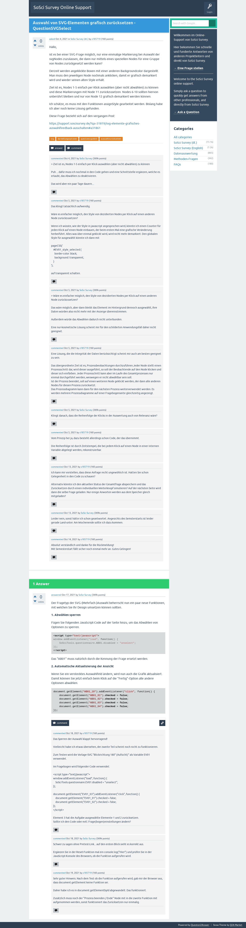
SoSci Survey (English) (188, 148)
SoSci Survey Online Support (63, 7)
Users (144, 10)
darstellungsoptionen (67, 139)
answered (56, 595)
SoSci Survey (86, 158)
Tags (132, 10)
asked (52, 39)
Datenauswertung (186, 153)
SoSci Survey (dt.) (79, 39)
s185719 (96, 39)
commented (57, 158)
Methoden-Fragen (186, 159)
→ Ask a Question (186, 112)
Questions (102, 10)
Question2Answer (200, 925)
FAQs (177, 164)
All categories (183, 137)
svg (52, 139)
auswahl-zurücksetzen (111, 139)
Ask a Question (159, 10)
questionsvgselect (89, 139)
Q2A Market (236, 925)
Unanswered (118, 10)
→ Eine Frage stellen (188, 68)
